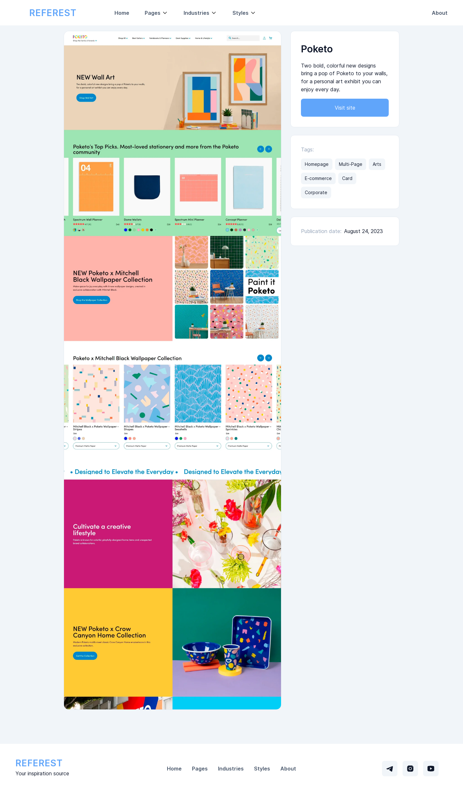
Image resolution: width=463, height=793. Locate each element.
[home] (53, 13)
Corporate (316, 192)
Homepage (317, 164)
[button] (156, 13)
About (440, 13)
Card (347, 178)
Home (121, 13)
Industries (231, 768)
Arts (377, 164)
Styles (262, 768)
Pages (200, 768)
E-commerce (318, 178)
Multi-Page (350, 164)
